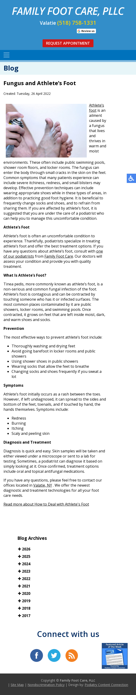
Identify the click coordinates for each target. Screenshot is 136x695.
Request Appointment (68, 43)
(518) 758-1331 (76, 22)
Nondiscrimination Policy (46, 685)
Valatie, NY (42, 485)
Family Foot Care (58, 256)
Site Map (17, 685)
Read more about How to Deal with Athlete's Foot (46, 504)
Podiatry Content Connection (106, 685)
